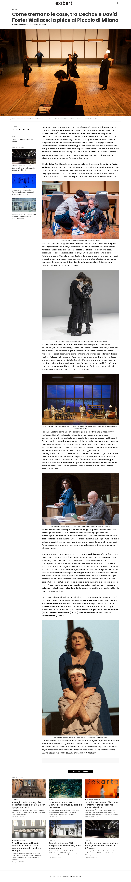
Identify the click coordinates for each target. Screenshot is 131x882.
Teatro (14, 9)
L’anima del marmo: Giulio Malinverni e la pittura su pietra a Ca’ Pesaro (65, 805)
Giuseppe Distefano (22, 25)
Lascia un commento (80, 771)
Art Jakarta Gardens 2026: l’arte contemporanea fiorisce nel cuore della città (101, 805)
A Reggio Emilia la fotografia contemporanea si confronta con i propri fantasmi (28, 805)
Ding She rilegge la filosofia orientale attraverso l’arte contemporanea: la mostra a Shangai (26, 847)
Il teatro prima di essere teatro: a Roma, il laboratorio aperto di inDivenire (23, 168)
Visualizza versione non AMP (72, 876)
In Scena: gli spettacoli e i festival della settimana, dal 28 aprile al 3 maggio (23, 192)
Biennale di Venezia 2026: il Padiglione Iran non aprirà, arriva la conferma (65, 845)
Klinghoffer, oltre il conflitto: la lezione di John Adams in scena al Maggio (24, 216)
